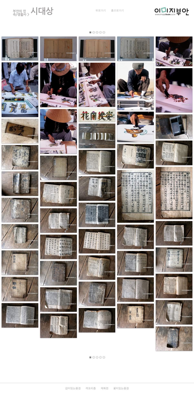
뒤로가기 (101, 10)
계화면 (104, 388)
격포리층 (91, 388)
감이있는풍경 (73, 388)
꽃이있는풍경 (121, 388)
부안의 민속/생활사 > (21, 13)
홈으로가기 (117, 10)
